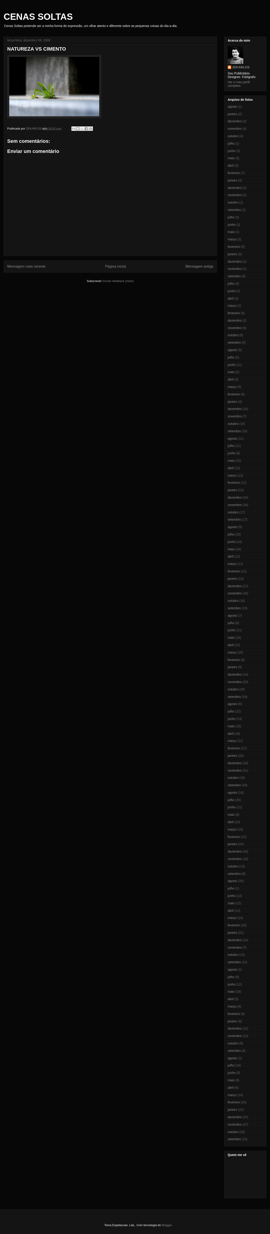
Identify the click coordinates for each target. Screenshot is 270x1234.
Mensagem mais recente (26, 266)
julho (231, 143)
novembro (235, 128)
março (232, 239)
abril (231, 165)
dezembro (235, 121)
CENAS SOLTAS (38, 17)
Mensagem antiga (199, 266)
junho (231, 151)
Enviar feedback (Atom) (118, 281)
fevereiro (234, 173)
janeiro (232, 114)
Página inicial (115, 266)
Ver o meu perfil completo (239, 83)
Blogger (167, 1225)
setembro (234, 210)
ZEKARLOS (241, 67)
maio (231, 158)
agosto (232, 106)
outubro (233, 136)
